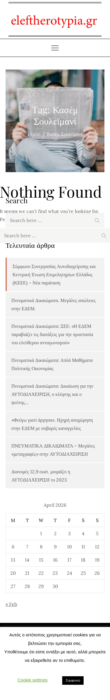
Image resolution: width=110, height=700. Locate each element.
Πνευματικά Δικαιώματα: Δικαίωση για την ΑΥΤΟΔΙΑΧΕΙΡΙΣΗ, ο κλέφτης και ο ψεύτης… (52, 394)
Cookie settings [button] (33, 679)
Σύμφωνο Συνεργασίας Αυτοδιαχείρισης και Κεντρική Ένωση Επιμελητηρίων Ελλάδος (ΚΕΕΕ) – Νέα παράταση (54, 274)
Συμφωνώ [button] (73, 680)
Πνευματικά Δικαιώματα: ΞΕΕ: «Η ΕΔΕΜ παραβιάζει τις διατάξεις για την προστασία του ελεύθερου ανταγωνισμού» (52, 334)
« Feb (11, 604)
